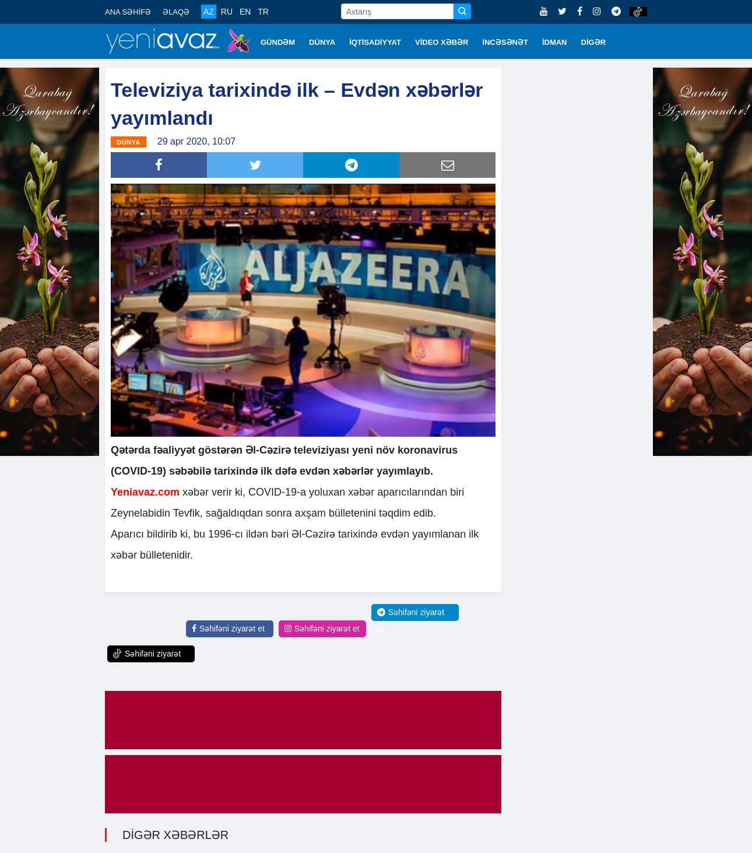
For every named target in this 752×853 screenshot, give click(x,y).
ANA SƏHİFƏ (128, 12)
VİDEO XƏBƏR (442, 42)
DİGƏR (593, 42)
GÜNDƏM (278, 42)
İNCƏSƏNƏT (505, 42)
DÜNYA (322, 42)
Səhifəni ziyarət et (228, 628)
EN (245, 11)
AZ (208, 11)
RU (227, 11)
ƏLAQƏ (176, 12)
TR (263, 11)
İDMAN (554, 42)
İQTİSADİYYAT (375, 42)
